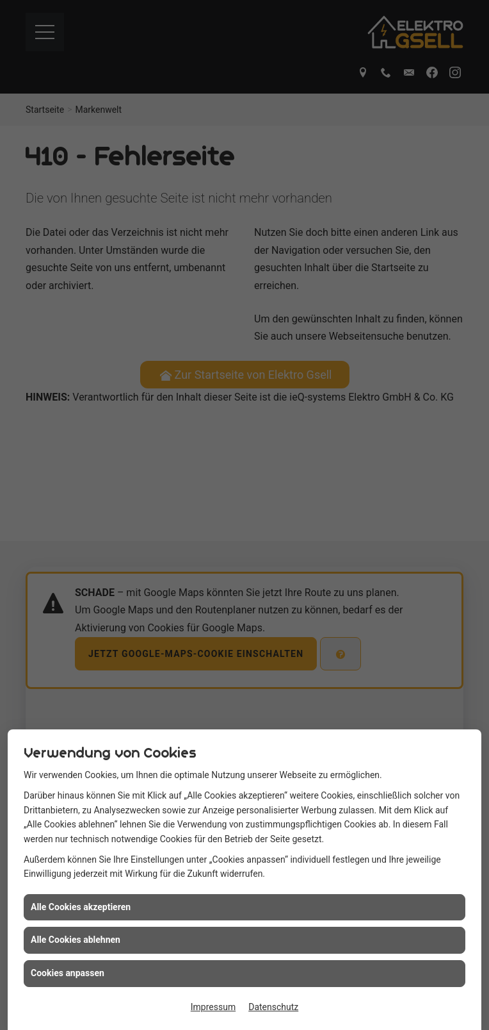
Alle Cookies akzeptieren (81, 934)
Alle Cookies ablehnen (75, 967)
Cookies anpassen (67, 1000)
